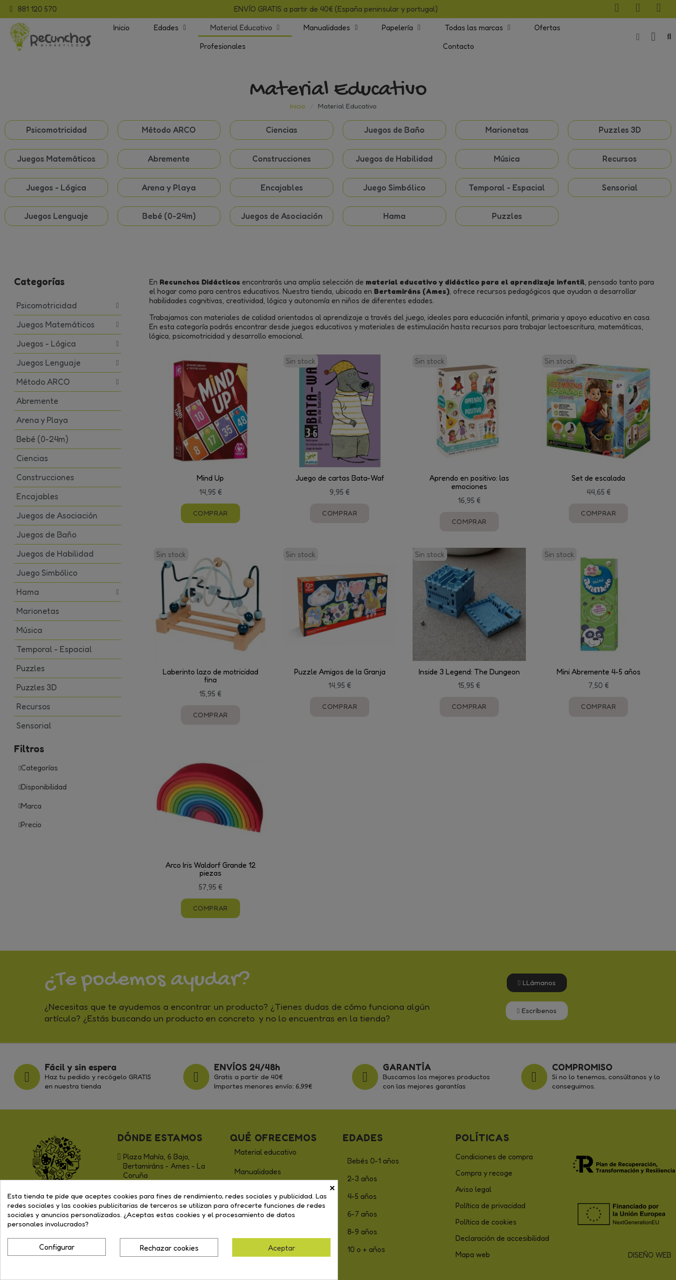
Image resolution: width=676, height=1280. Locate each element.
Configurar (57, 1247)
